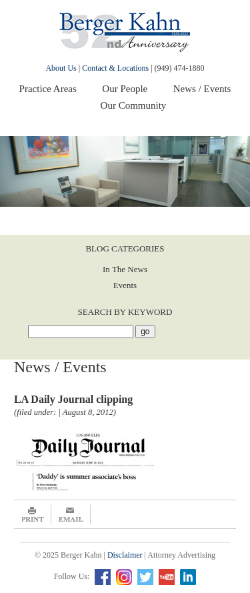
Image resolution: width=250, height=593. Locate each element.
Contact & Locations (115, 68)
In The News (125, 269)
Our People (124, 88)
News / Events (202, 88)
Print (32, 514)
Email (71, 514)
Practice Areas (48, 88)
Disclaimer (125, 555)
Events (125, 285)
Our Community (134, 105)
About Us (60, 68)
